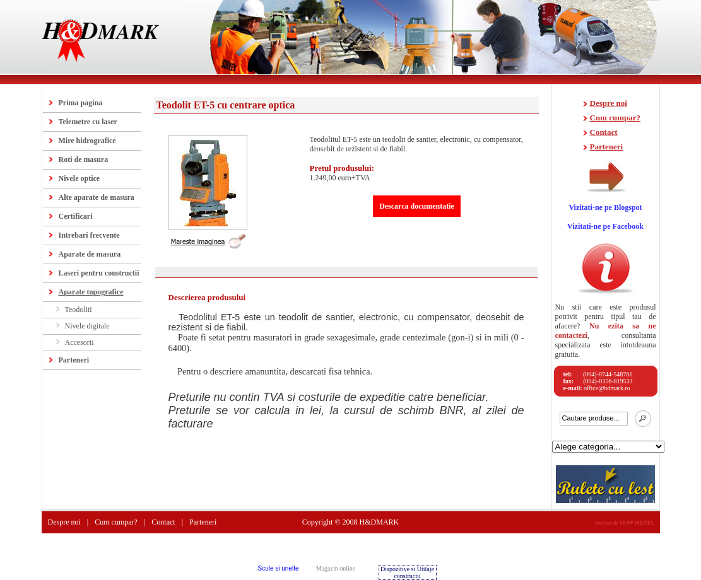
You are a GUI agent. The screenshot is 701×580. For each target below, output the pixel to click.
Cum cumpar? (615, 117)
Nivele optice (79, 178)
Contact (604, 132)
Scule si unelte (277, 568)
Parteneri (74, 360)
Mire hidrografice (87, 140)
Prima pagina (81, 102)
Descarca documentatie (416, 206)
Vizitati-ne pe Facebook (605, 226)
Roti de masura (84, 159)
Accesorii (79, 342)
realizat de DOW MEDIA (624, 522)
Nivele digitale (87, 326)
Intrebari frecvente (89, 235)
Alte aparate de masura (96, 197)
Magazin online (335, 568)
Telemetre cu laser (88, 121)
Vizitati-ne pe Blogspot (605, 207)
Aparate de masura (90, 254)
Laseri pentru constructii (99, 273)
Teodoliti (78, 309)
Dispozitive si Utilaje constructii (407, 572)
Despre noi (608, 103)
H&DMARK (379, 522)
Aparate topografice (91, 291)
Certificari (76, 216)
